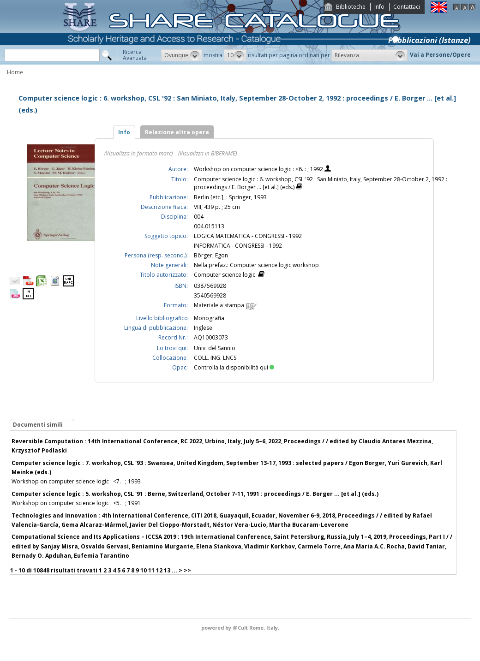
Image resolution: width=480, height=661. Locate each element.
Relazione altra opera (177, 132)
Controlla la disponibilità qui (234, 367)
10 (143, 570)
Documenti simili (38, 425)
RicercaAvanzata (135, 55)
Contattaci (406, 7)
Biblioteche (351, 7)
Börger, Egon (211, 255)
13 (167, 570)
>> (187, 570)
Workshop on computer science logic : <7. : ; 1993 (76, 481)
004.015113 (209, 226)
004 (199, 216)
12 (159, 570)
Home (15, 72)
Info (379, 7)
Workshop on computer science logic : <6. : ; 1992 (259, 169)
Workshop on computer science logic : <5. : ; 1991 (76, 503)
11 (151, 570)
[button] (181, 55)
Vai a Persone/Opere (440, 55)
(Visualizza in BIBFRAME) (207, 153)
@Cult (241, 627)
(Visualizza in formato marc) (138, 153)
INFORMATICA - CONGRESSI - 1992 (238, 246)
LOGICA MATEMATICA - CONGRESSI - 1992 (248, 236)
